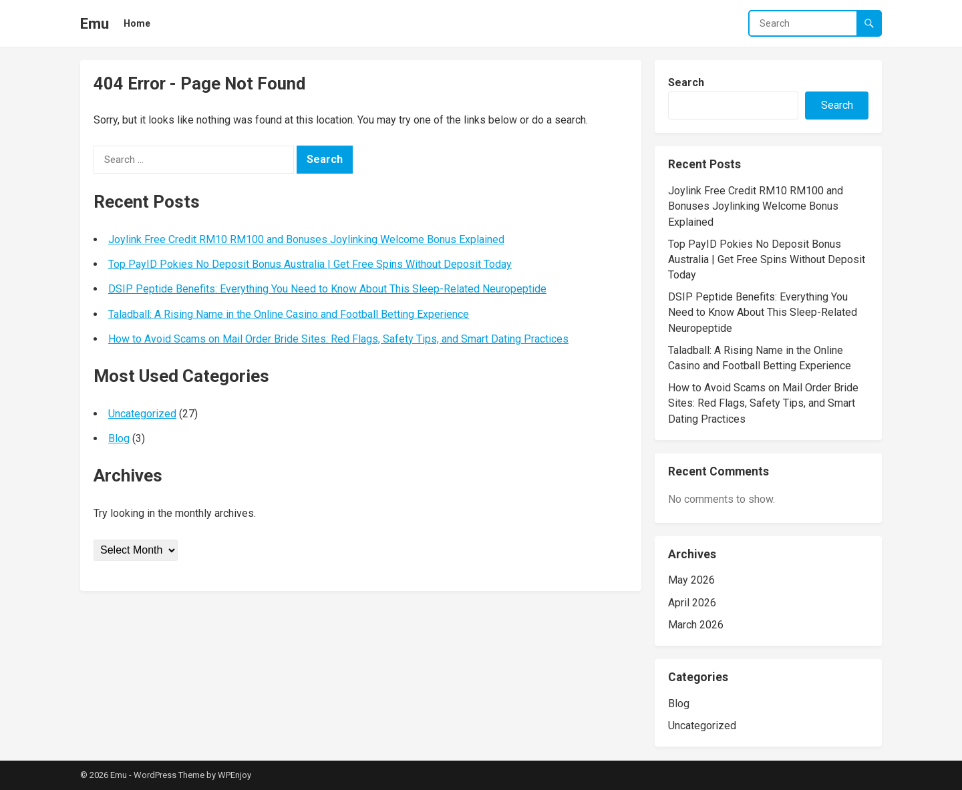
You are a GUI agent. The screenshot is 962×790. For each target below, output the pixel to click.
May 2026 (691, 580)
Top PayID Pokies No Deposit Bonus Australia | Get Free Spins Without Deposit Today (310, 264)
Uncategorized (142, 413)
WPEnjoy (234, 775)
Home (137, 23)
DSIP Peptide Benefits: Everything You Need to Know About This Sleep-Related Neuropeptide (327, 288)
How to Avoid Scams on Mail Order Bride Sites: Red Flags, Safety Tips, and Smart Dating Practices (338, 339)
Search (686, 82)
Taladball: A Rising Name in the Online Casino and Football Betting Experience (288, 314)
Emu (94, 23)
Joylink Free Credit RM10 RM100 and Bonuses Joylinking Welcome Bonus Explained (306, 239)
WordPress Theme (169, 775)
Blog (119, 438)
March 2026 (696, 624)
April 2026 (692, 602)
